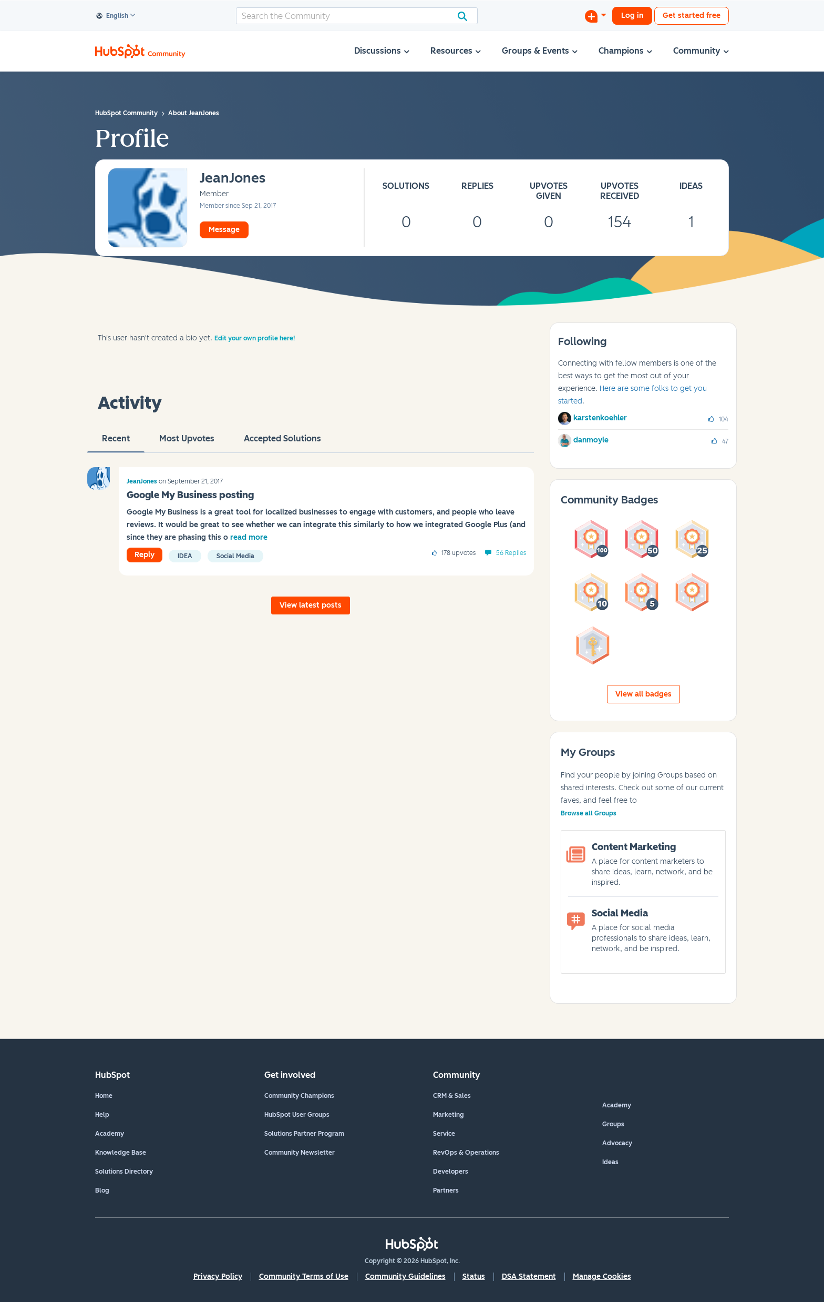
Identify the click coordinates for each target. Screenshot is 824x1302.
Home (103, 1095)
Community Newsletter (299, 1152)
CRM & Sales (452, 1095)
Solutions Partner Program (304, 1133)
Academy (109, 1133)
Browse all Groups (588, 813)
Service (444, 1133)
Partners (446, 1190)
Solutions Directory (124, 1171)
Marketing (448, 1114)
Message (224, 229)
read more (248, 537)
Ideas (610, 1162)
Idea (185, 556)
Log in (632, 15)
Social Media (235, 556)
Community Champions (299, 1095)
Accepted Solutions (282, 442)
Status (473, 1276)
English (112, 16)
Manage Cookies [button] (602, 1276)
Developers (450, 1171)
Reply (144, 554)
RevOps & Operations (466, 1152)
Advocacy (617, 1143)
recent (116, 442)
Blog (102, 1190)
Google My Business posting (190, 495)
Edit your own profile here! (254, 338)
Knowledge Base (120, 1152)
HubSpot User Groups (296, 1114)
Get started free (691, 15)
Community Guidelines (405, 1276)
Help (102, 1114)
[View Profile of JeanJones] (232, 178)
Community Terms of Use (303, 1276)
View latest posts (311, 605)
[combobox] (357, 15)
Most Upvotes (187, 442)
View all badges (643, 694)
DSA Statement (529, 1276)
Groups (613, 1124)
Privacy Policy (217, 1276)
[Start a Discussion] (595, 16)
